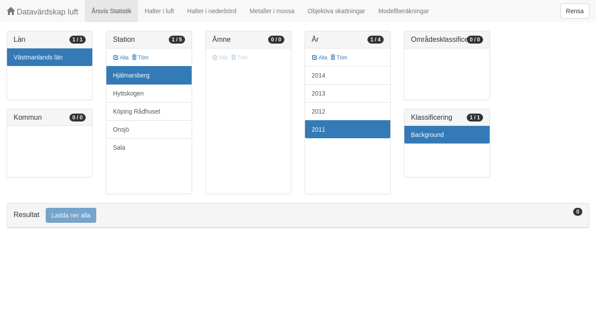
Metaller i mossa (272, 11)
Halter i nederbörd (211, 11)
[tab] (298, 215)
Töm (140, 58)
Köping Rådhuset (136, 111)
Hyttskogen (128, 93)
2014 (318, 75)
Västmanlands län (38, 57)
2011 (318, 129)
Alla (121, 58)
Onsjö (121, 129)
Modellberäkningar (403, 11)
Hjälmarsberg (131, 75)
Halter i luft (159, 11)
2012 (318, 111)
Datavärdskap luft (42, 11)
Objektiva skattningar (336, 11)
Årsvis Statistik (111, 11)
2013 (318, 93)
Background (427, 134)
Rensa (575, 11)
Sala (119, 147)
